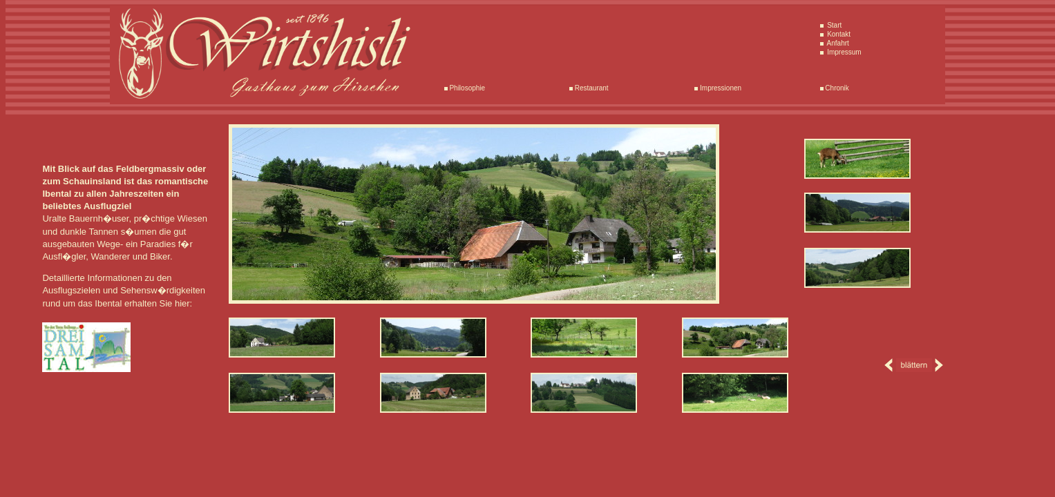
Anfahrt (836, 43)
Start (833, 25)
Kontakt (837, 34)
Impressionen (719, 88)
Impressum (843, 52)
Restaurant (591, 88)
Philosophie (466, 88)
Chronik (836, 88)
